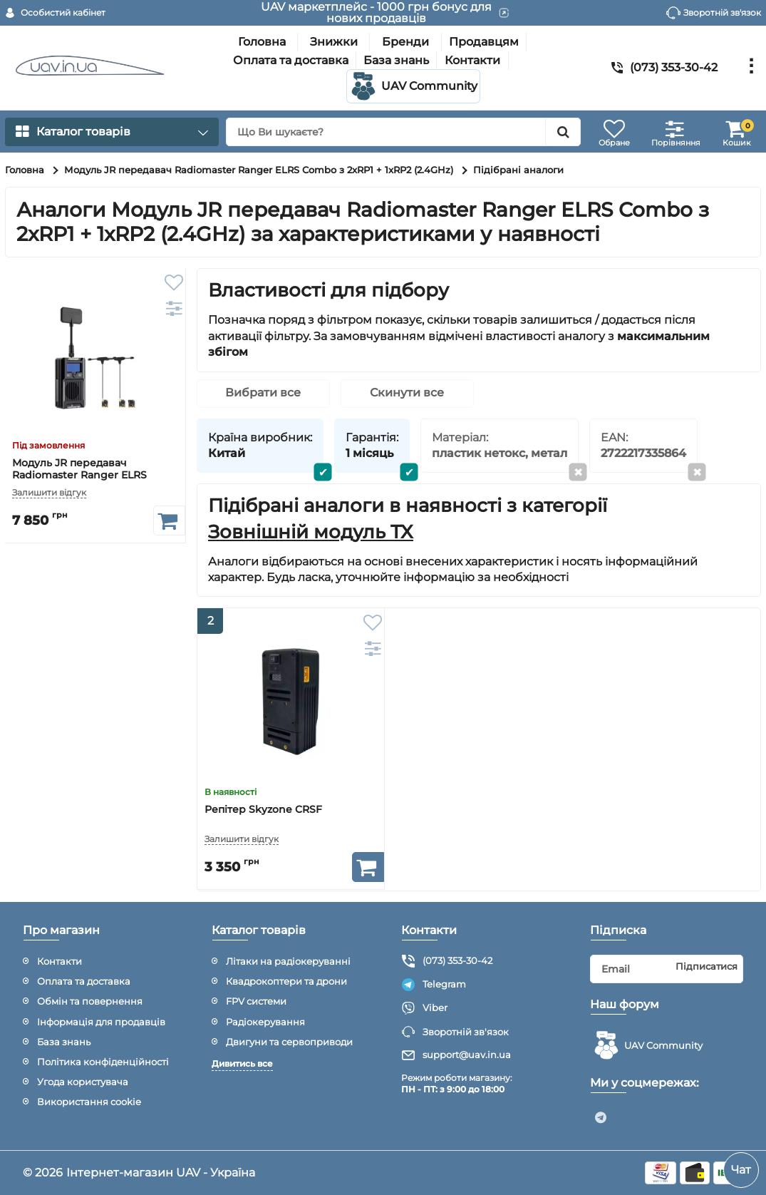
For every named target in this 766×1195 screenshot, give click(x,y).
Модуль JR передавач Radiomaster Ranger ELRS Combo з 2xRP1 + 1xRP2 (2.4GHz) (94, 475)
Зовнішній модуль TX (310, 532)
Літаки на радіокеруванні (288, 961)
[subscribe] (666, 969)
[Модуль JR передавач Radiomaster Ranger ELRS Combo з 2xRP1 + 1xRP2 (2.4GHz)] (95, 358)
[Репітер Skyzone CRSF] (291, 701)
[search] (403, 132)
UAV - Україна (215, 1172)
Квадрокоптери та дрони (286, 981)
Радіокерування (265, 1021)
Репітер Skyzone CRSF (263, 810)
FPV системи (256, 1001)
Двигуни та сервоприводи (289, 1041)
